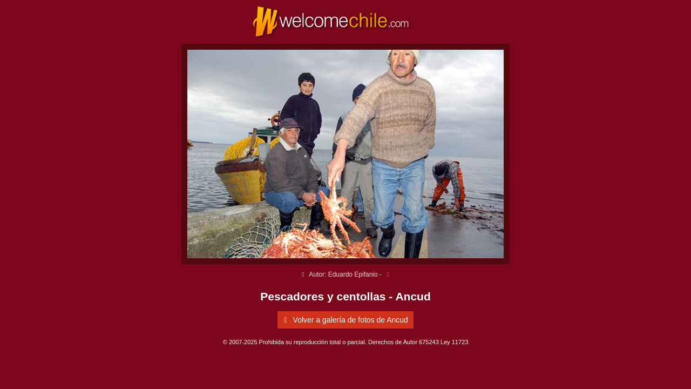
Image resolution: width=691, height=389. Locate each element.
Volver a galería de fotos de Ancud (344, 320)
